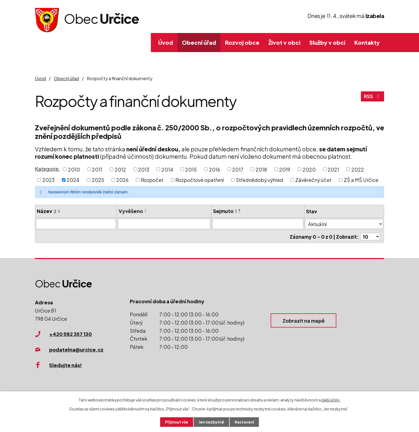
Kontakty (367, 42)
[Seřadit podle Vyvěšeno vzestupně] (146, 210)
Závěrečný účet (313, 180)
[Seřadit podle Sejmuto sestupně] (240, 212)
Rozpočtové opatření (199, 180)
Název (46, 211)
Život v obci (284, 42)
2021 (333, 169)
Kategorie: (47, 169)
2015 (191, 169)
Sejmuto (225, 211)
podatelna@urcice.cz (76, 349)
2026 (122, 180)
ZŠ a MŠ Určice (361, 180)
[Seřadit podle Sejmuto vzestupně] (240, 210)
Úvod (165, 42)
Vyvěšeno (131, 211)
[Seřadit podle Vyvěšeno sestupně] (146, 212)
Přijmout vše (176, 421)
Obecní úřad (199, 42)
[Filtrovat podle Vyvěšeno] (164, 224)
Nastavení (245, 421)
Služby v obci (327, 42)
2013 (143, 169)
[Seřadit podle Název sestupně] (59, 212)
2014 (167, 169)
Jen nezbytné (212, 421)
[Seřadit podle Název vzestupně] (59, 210)
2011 (97, 169)
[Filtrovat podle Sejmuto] (257, 224)
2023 (48, 180)
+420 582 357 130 (70, 334)
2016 (214, 169)
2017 (237, 169)
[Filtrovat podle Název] (76, 224)
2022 (357, 169)
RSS (372, 97)
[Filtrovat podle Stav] (344, 224)
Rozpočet (152, 180)
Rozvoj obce (242, 42)
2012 (120, 169)
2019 (284, 169)
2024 (73, 180)
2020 (309, 169)
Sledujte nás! (65, 364)
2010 (74, 169)
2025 (98, 180)
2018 (261, 169)
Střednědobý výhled (259, 180)
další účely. (330, 399)
